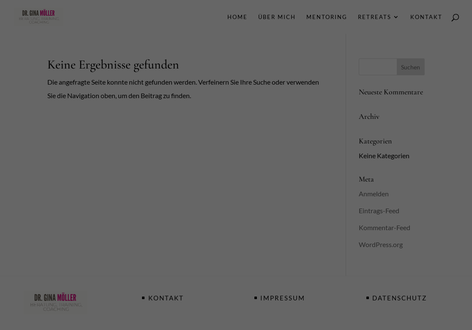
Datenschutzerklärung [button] (241, 287)
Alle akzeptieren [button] (236, 194)
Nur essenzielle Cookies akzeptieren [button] (236, 243)
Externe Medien (313, 164)
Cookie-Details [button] (198, 287)
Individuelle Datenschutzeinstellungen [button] (236, 268)
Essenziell (145, 164)
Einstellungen (144, 144)
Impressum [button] (279, 287)
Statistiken (225, 164)
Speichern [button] (236, 218)
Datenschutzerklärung (183, 136)
